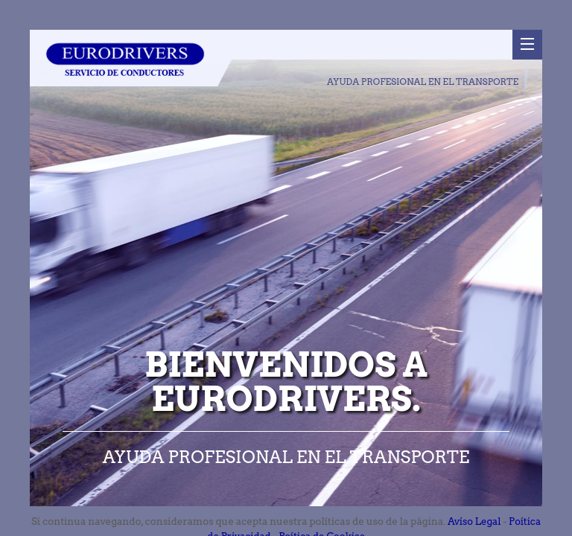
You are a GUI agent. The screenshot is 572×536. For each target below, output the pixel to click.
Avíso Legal (474, 521)
